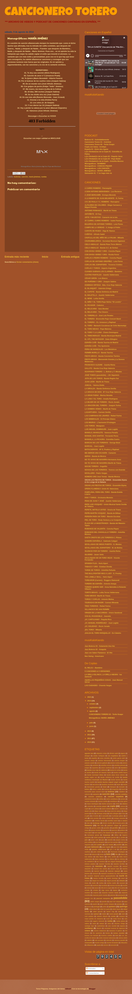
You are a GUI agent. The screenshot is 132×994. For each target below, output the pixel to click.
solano (87, 931)
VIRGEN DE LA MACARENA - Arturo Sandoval (103, 613)
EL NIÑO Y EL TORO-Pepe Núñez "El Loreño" (103, 302)
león (108, 854)
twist (116, 935)
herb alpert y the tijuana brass (105, 832)
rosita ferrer (117, 919)
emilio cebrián (106, 818)
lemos (102, 854)
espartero (88, 820)
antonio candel (89, 763)
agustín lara (89, 753)
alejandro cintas (101, 753)
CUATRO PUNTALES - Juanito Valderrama (102, 275)
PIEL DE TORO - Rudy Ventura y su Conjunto (103, 520)
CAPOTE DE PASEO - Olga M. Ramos (100, 231)
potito (104, 906)
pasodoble (120, 897)
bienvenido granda (93, 787)
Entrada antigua (70, 256)
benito (125, 784)
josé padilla (97, 844)
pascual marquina (103, 898)
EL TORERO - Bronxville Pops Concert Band (103, 319)
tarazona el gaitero (115, 930)
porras (89, 906)
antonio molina (115, 763)
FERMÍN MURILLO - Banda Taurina (99, 353)
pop (126, 904)
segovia (122, 926)
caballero (122, 791)
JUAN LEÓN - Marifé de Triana (97, 382)
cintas (117, 804)
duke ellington (114, 813)
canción (24, 177)
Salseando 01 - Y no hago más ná (98, 173)
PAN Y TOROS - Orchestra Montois (99, 498)
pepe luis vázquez (115, 901)
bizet (105, 787)
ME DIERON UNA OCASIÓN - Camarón (100, 453)
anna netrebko (105, 758)
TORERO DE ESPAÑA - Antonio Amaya (100, 584)
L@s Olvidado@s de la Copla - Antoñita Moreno (104, 161)
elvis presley (94, 818)
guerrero (114, 830)
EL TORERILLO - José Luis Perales (99, 315)
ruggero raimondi (98, 921)
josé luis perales (112, 842)
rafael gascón (98, 911)
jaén (86, 840)
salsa (109, 923)
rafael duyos (116, 909)
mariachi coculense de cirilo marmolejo (114, 873)
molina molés (111, 883)
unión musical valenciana (107, 938)
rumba (43, 177)
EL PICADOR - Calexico (94, 305)
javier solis (94, 840)
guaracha (106, 830)
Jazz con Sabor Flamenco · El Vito (98, 653)
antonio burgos (119, 760)
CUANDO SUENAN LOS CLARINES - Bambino (103, 271)
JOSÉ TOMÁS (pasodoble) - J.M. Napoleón (102, 375)
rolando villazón (102, 916)
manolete (99, 866)
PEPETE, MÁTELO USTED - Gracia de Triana (103, 510)
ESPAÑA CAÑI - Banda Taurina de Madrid (101, 342)
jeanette (110, 840)
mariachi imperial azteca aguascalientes (101, 876)
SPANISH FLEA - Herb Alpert (96, 563)
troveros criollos (106, 935)
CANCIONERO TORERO (61, 13)
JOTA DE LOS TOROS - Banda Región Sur (102, 378)
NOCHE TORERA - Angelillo (96, 466)
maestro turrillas (119, 864)
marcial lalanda (99, 871)
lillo (116, 854)
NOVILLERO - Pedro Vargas (96, 473)
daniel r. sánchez (119, 808)
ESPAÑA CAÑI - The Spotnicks (97, 346)
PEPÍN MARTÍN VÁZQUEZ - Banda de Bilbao (103, 513)
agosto (92, 711)
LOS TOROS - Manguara (94, 426)
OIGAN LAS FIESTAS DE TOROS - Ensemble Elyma (105, 485)
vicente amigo (99, 942)
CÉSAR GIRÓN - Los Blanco (96, 278)
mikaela (122, 880)
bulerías (17, 177)
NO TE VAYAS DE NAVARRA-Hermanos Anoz (103, 460)
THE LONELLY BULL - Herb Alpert (98, 577)
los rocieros (101, 861)
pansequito (121, 895)
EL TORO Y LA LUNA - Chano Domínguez (101, 332)
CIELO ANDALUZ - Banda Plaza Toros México (103, 244)
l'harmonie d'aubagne (118, 852)
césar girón (123, 801)
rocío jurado (113, 914)
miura (86, 883)
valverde (109, 940)
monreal (122, 883)
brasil (123, 789)
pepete (95, 904)
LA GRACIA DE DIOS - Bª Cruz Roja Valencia (103, 392)
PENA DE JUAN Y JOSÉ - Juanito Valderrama (103, 501)
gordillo (115, 828)
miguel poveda (111, 880)
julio (91, 723)
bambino (124, 768)
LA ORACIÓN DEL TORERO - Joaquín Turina (103, 405)
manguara (88, 866)
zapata (99, 945)
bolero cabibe (96, 789)
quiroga (123, 906)
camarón (96, 794)
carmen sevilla (102, 801)
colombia (90, 806)
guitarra (122, 830)
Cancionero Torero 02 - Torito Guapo (99, 144)
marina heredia (98, 878)
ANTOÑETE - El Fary (93, 214)
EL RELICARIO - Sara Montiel (97, 309)
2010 (89, 742)
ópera (115, 890)
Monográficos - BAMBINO (95, 164)
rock (123, 914)
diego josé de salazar (114, 811)
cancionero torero (90, 799)
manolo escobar (113, 866)
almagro (87, 756)
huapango (106, 835)
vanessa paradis (119, 940)
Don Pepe (48, 166)
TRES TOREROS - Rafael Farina (98, 606)
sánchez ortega (119, 923)
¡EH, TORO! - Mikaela (93, 630)
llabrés (123, 854)
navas (96, 888)
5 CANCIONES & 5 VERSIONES (97, 671)
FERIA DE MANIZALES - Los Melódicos (101, 349)
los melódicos (89, 861)
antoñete (95, 765)
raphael (96, 914)
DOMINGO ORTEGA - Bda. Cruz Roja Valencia (103, 285)
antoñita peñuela (119, 765)
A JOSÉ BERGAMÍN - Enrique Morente (100, 195)
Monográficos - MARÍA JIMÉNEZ (98, 171)
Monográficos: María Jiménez (31, 166)
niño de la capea (106, 888)
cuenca (122, 806)
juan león (116, 847)
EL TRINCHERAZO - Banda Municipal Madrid (103, 336)
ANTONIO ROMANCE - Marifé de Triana (101, 211)
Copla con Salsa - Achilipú (95, 147)
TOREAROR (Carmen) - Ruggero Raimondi (102, 580)
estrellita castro (112, 820)
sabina (87, 923)
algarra (123, 753)
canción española (115, 797)
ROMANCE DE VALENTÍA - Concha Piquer (102, 529)
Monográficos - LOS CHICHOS (97, 168)
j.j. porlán (122, 837)
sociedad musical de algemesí (114, 928)
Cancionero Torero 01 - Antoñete (98, 142)
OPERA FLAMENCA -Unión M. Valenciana (101, 489)
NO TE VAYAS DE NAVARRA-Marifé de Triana (103, 463)
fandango (96, 823)
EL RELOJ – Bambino (93, 668)
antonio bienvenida (104, 760)
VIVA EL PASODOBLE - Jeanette (98, 616)
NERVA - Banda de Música (95, 456)
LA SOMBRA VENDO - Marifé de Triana (100, 409)
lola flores (100, 857)
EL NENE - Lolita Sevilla (94, 298)
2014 (89, 701)
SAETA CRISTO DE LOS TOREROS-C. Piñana (103, 538)
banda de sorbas (115, 770)
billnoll (68, 989)
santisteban (101, 926)
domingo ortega (102, 813)
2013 (89, 731)
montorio (96, 885)
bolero (87, 789)
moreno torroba (115, 885)
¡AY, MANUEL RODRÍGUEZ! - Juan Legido (102, 623)
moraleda (104, 885)
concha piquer (101, 806)
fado (88, 823)
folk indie (100, 825)
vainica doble (123, 938)
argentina (95, 768)
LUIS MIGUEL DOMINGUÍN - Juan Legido (101, 429)
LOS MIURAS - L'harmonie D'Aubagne (100, 422)
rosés (108, 919)
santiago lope (89, 926)
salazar (101, 923)
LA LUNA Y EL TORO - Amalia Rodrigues (101, 399)
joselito (119, 844)
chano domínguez (93, 804)
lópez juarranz (99, 859)
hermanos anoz (122, 832)
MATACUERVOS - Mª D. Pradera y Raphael (102, 449)
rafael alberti (93, 909)
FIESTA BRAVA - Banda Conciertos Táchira (102, 356)
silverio (99, 928)
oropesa (96, 892)
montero (87, 885)
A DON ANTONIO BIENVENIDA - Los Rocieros (103, 191)
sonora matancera (100, 930)
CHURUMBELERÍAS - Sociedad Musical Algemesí (105, 241)
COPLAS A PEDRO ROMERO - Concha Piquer (103, 258)
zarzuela (113, 945)
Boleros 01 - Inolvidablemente (97, 140)
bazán (118, 784)
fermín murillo (107, 823)
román (113, 916)
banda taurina (115, 779)
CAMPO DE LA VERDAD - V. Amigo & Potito (102, 227)
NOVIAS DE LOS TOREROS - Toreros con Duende (105, 470)
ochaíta (95, 890)
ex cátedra (123, 820)
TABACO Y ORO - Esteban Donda (98, 567)
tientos (107, 933)
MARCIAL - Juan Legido (94, 446)
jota (126, 844)
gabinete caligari (113, 825)
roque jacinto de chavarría (94, 919)
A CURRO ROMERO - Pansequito (98, 188)
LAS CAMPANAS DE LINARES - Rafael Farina (103, 416)
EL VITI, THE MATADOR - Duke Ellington (101, 339)
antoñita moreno (106, 765)
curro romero (106, 808)
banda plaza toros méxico (116, 775)
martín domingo (112, 878)
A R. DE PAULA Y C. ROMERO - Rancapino (102, 202)
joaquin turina (120, 840)
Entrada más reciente (17, 256)
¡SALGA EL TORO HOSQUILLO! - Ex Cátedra (103, 633)
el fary (123, 813)
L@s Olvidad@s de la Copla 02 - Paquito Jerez (103, 156)
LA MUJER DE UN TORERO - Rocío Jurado (102, 402)
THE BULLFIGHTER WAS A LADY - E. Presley (103, 573)
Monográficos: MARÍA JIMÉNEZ (102, 718)
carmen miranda (90, 801)
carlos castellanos (112, 799)
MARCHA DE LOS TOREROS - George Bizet (102, 443)
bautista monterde (108, 784)
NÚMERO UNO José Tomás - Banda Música (102, 477)
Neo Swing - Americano (94, 656)
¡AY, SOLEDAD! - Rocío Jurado (97, 626)
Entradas (91, 969)
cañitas (101, 799)
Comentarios (92, 973)
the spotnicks (97, 933)
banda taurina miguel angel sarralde (111, 782)
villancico (90, 945)
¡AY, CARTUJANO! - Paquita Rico (98, 619)
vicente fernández (112, 942)
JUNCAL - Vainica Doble (94, 385)
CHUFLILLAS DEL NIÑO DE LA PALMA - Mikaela (104, 238)
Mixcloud (57, 166)
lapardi (87, 854)
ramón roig (110, 911)
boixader (122, 787)
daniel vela (88, 811)
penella (104, 901)
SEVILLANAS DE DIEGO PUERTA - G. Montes (103, 544)
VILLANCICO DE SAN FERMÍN (97, 609)
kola (105, 852)
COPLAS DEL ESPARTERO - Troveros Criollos (103, 265)
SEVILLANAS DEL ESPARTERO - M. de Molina (103, 548)
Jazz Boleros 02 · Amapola (95, 649)
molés (94, 883)
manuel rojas (114, 868)
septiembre (94, 708)
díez (92, 813)
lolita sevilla (112, 857)
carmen (122, 799)
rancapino (121, 911)
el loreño (95, 816)
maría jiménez (34, 177)
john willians (89, 842)
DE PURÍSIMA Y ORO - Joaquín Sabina (100, 282)
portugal (97, 906)
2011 (89, 738)
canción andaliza (121, 794)
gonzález (106, 828)
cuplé (86, 808)
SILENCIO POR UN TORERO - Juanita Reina (102, 551)
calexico (87, 794)
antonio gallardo (102, 763)
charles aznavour (107, 804)
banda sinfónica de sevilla (110, 777)
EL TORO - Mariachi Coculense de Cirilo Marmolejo (105, 326)
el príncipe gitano (117, 816)
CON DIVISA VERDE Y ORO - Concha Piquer (103, 251)
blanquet (113, 787)
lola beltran (89, 857)
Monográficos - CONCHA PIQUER (98, 166)
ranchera (88, 914)
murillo (125, 885)
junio (91, 726)
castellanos (113, 801)
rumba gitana (120, 921)
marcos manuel (114, 871)
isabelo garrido (111, 837)
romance (122, 916)
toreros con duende (91, 935)
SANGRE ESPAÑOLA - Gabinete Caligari (101, 541)
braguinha (115, 789)
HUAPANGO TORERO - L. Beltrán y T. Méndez (103, 372)
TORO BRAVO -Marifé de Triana (97, 596)
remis (104, 914)
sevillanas (89, 928)
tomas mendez (119, 933)
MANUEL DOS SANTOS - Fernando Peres (101, 436)
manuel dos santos (100, 868)
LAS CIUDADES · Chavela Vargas (98, 685)
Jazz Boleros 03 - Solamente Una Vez (100, 646)
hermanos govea (93, 835)
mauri (123, 878)
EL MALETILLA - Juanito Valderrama (99, 295)
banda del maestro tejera (102, 772)
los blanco (110, 859)
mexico (87, 880)
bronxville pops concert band (95, 791)
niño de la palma (119, 888)
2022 (89, 697)
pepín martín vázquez (107, 904)
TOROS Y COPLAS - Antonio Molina (99, 599)
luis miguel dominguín (115, 861)
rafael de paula (105, 909)
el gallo (87, 816)
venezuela (88, 942)
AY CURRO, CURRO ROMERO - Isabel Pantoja (103, 221)
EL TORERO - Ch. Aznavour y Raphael (100, 322)
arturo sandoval (106, 768)
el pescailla (105, 816)
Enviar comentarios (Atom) (28, 262)
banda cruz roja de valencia (97, 770)
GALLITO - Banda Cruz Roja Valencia (100, 368)
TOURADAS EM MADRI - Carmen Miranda (102, 603)
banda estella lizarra (120, 772)
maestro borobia (104, 864)
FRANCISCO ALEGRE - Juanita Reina (100, 365)
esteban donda (100, 820)
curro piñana (95, 808)
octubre (92, 704)
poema (119, 904)
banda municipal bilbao (95, 775)
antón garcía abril (119, 758)
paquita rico (89, 898)
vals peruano (99, 940)
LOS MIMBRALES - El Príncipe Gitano (100, 419)
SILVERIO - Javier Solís (94, 555)
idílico (117, 835)
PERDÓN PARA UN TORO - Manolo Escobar (102, 516)
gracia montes (96, 830)
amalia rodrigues (99, 756)
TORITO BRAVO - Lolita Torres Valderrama (102, 592)
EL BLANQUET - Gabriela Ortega (98, 288)
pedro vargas (94, 901)
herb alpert (88, 832)
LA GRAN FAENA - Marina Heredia (99, 395)
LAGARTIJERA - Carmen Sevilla (98, 412)
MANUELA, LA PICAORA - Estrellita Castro (102, 439)
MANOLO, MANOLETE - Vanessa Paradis (101, 433)
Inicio (45, 256)
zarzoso (105, 945)
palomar (112, 895)
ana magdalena (113, 756)
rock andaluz (89, 916)
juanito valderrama (99, 849)
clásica (124, 804)
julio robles (97, 852)
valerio (89, 940)
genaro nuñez (96, 828)
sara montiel (112, 926)
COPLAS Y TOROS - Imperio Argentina (100, 268)
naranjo (89, 888)
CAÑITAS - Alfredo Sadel (95, 234)
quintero (112, 907)
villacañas (124, 942)
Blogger (92, 989)
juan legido (106, 847)
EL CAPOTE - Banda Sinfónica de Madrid (101, 292)
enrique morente (119, 818)
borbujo (106, 789)
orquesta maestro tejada (110, 892)
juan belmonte (93, 847)
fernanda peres (120, 823)
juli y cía (113, 849)
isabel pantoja (98, 837)
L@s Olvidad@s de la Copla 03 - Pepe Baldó (103, 159)
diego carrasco (99, 811)
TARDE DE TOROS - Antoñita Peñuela (100, 570)
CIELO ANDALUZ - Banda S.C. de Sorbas (101, 248)
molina (101, 883)
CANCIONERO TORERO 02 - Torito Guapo (106, 714)
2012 (89, 735)
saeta (94, 923)
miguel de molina (98, 880)
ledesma (94, 854)
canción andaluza (95, 796)
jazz (102, 840)
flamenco (88, 825)
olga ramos (105, 890)
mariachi (95, 873)
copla (112, 806)
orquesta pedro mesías (99, 895)
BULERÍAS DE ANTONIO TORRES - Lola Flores (104, 224)
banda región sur (91, 777)
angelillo (94, 758)
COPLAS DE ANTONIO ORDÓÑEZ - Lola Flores (104, 261)
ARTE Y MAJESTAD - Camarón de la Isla (101, 217)
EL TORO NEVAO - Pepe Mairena (98, 329)
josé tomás (109, 844)
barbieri (87, 784)
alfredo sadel (113, 753)
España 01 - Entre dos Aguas (96, 149)
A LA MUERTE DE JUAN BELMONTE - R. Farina (104, 198)
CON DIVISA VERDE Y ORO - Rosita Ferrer (102, 255)
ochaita (87, 890)
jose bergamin (100, 842)
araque (87, 768)
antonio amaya (90, 760)
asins (116, 768)
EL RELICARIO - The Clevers (96, 312)
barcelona (96, 784)
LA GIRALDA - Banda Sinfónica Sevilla (100, 389)
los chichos (121, 859)
